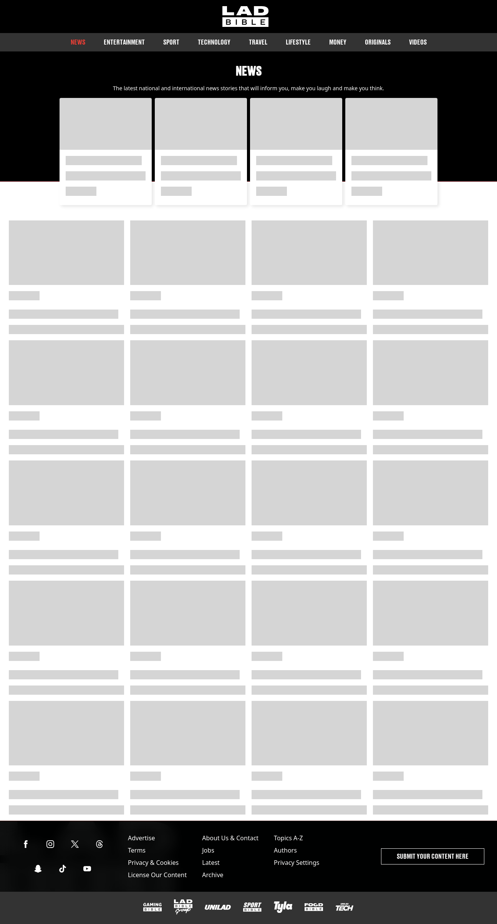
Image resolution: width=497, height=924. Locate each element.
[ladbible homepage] (245, 16)
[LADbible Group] (183, 907)
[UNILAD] (218, 907)
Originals (378, 42)
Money (337, 42)
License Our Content (157, 875)
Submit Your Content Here (433, 856)
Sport (171, 42)
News (78, 42)
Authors (285, 850)
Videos (418, 42)
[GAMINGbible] (152, 907)
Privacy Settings (296, 862)
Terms (137, 850)
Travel (258, 42)
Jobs (208, 850)
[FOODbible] (314, 907)
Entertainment (124, 42)
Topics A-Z (288, 838)
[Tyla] (283, 907)
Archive (212, 875)
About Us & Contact (230, 838)
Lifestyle (298, 42)
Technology (214, 42)
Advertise (141, 838)
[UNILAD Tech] (344, 907)
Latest (211, 862)
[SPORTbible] (252, 907)
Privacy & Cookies (153, 862)
